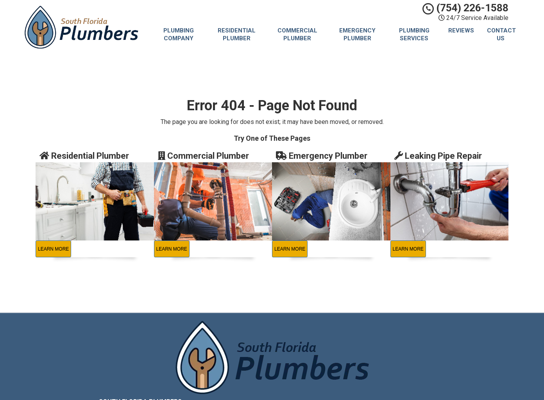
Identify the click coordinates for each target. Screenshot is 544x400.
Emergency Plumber (357, 34)
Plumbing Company (178, 34)
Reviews (461, 30)
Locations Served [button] (324, 367)
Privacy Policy (317, 340)
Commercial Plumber (297, 34)
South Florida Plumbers (329, 331)
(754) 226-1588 (465, 8)
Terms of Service (322, 349)
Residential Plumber (237, 34)
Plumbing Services (414, 34)
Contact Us (501, 34)
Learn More (53, 249)
